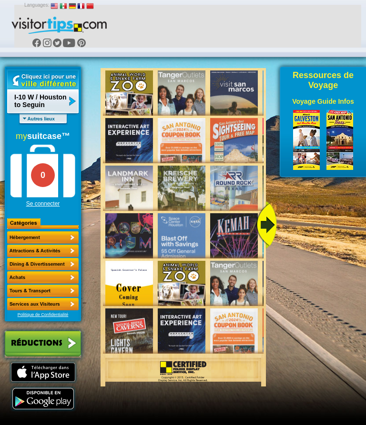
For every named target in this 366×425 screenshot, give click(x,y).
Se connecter (43, 203)
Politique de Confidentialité (43, 314)
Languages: (36, 5)
